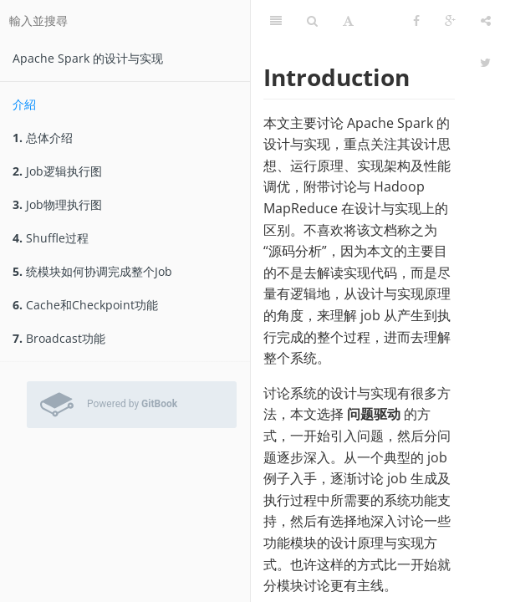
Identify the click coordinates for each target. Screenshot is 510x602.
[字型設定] (348, 21)
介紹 (24, 104)
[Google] (450, 21)
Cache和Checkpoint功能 (85, 305)
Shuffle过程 (51, 238)
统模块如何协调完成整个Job (92, 271)
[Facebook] (416, 21)
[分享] (485, 21)
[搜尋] (312, 21)
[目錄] (276, 21)
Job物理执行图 (57, 204)
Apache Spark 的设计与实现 (88, 58)
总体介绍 (43, 137)
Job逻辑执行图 (57, 171)
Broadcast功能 (59, 338)
